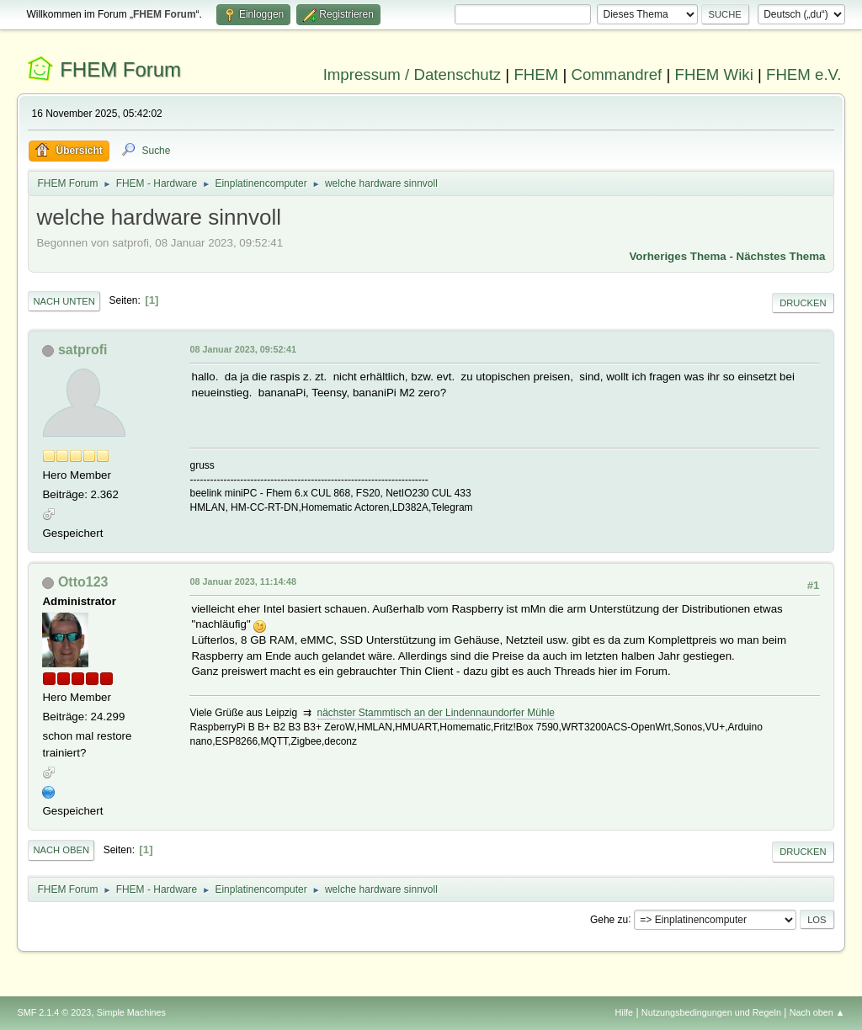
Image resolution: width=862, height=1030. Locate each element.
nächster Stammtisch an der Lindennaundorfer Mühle (436, 713)
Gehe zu (609, 919)
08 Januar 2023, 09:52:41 (242, 349)
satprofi (83, 349)
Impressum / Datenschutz (412, 74)
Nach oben (61, 850)
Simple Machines (131, 1012)
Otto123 (83, 582)
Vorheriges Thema (677, 256)
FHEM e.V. (804, 74)
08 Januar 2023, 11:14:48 (242, 581)
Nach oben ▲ (817, 1012)
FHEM (535, 74)
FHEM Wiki (714, 74)
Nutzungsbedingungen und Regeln (711, 1012)
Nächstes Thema (781, 256)
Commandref (616, 74)
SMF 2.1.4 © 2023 (54, 1012)
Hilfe (624, 1012)
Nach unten (63, 301)
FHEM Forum (120, 69)
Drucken (803, 303)
